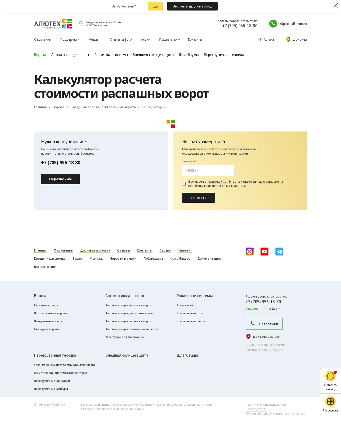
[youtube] (264, 251)
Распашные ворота (120, 107)
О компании (42, 39)
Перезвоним (60, 179)
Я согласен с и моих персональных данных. (235, 184)
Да (155, 6)
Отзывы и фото (121, 39)
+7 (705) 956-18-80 (239, 26)
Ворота (58, 107)
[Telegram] (279, 251)
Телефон (189, 161)
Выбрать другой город (192, 6)
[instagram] (250, 251)
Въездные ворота (84, 107)
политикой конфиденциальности (231, 181)
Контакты (195, 39)
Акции (145, 39)
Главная (40, 107)
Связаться (264, 323)
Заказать (198, 197)
